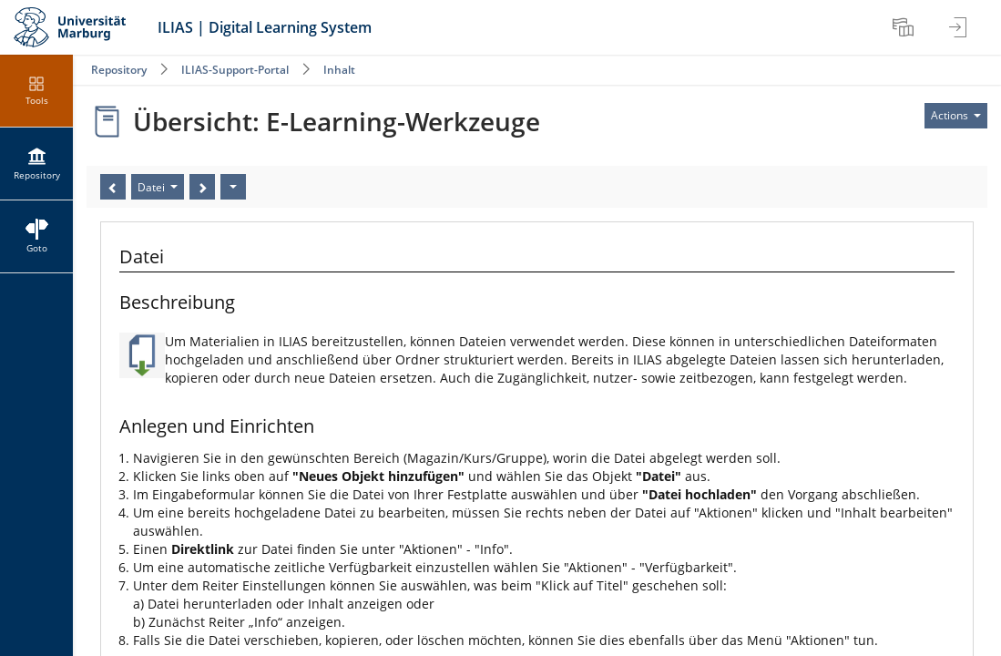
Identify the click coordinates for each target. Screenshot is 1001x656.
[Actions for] (955, 115)
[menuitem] (905, 27)
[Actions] (233, 187)
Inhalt (339, 69)
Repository (119, 69)
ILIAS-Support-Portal (235, 69)
